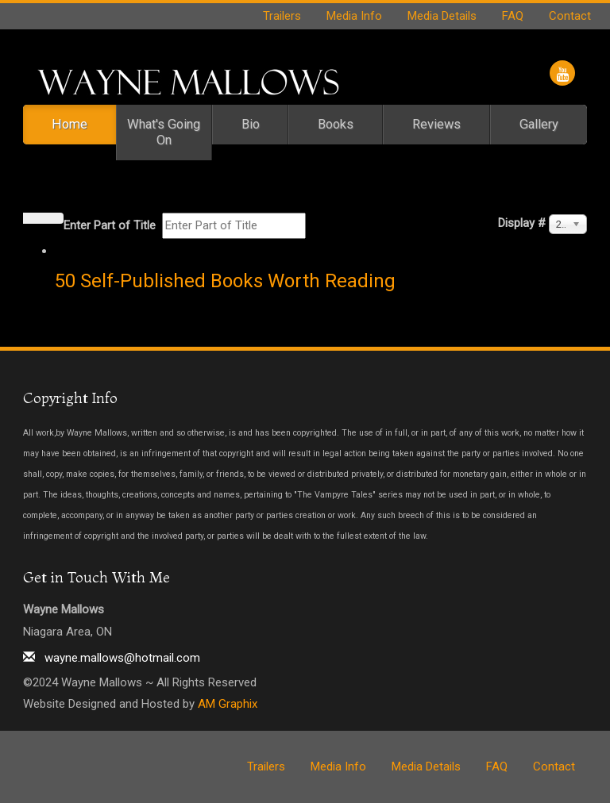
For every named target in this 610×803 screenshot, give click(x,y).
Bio (250, 124)
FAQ (512, 16)
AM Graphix (227, 704)
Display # (522, 223)
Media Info (354, 16)
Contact (570, 16)
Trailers (282, 16)
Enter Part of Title (111, 225)
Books (335, 124)
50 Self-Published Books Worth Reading (225, 281)
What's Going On (163, 132)
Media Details (442, 16)
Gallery (538, 124)
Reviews (436, 124)
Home (69, 124)
